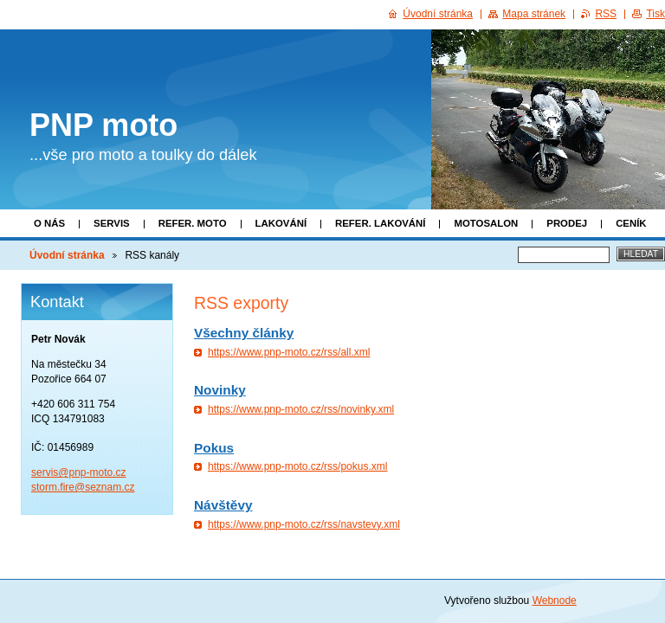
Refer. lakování (380, 223)
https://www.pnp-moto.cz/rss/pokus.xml (297, 466)
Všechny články (244, 332)
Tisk (655, 14)
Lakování (281, 223)
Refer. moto (192, 223)
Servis (112, 223)
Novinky (220, 389)
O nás (49, 223)
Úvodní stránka (67, 255)
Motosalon (486, 223)
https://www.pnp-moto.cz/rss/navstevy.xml (304, 524)
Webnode (555, 600)
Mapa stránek (533, 14)
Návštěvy (223, 505)
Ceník (631, 223)
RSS (606, 14)
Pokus (214, 447)
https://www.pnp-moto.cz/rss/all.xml (289, 352)
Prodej (566, 223)
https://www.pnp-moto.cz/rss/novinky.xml (301, 409)
